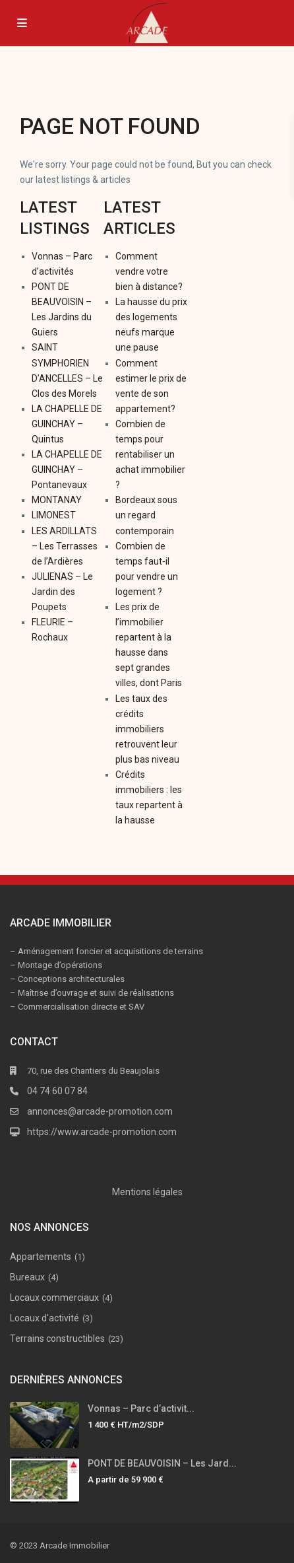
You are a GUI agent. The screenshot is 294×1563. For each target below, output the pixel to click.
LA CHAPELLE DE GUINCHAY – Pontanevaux (67, 469)
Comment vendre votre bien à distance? (149, 271)
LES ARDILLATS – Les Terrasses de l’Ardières (65, 546)
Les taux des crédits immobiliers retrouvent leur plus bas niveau (147, 729)
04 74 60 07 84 (57, 1091)
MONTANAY (57, 500)
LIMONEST (54, 515)
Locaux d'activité (44, 1318)
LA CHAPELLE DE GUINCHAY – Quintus (67, 423)
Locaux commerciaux (54, 1297)
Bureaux (27, 1277)
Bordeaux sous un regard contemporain (146, 515)
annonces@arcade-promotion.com (100, 1111)
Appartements (40, 1256)
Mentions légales (147, 1192)
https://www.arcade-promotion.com (102, 1132)
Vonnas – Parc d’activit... (141, 1408)
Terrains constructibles (57, 1338)
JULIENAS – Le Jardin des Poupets (62, 591)
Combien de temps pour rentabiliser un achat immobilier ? (150, 454)
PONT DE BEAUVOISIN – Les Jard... (162, 1463)
